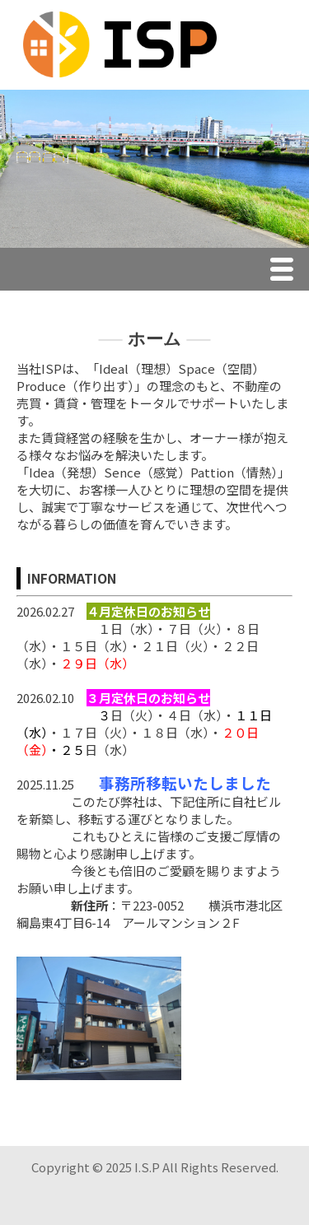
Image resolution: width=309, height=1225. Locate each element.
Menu (286, 271)
